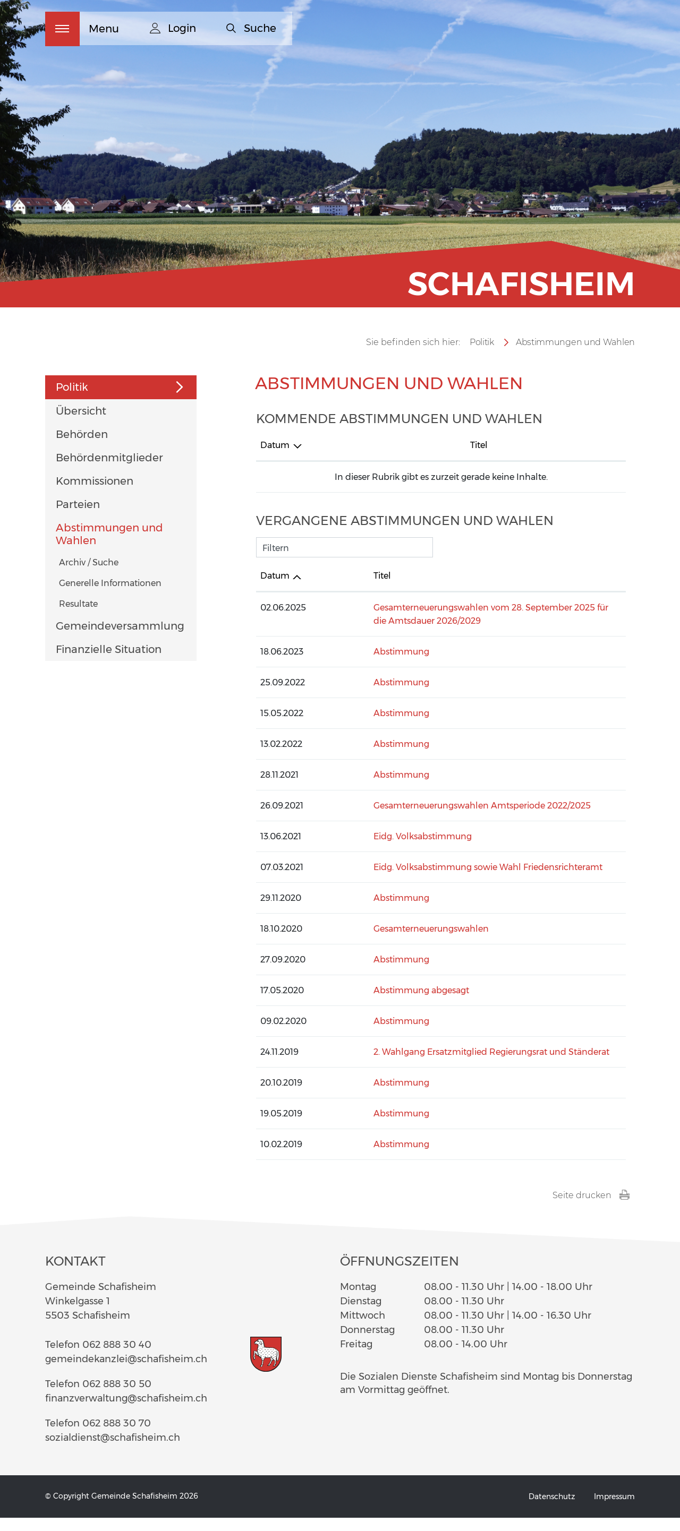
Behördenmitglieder (109, 471)
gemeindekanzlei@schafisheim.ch (126, 1372)
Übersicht (81, 424)
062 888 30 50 (116, 1397)
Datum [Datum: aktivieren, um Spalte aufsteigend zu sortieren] (275, 589)
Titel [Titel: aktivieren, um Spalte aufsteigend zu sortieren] (343, 458)
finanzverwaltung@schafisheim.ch (126, 1411)
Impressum (614, 1510)
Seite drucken (591, 1209)
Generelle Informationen (110, 596)
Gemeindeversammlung (120, 639)
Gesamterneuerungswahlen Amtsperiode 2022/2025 (443, 819)
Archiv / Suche (88, 576)
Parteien (78, 517)
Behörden (82, 447)
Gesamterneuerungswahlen (392, 942)
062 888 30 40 (116, 1358)
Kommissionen (94, 494)
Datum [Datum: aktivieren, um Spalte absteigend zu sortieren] (275, 458)
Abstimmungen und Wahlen (109, 547)
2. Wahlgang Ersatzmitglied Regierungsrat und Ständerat (453, 1065)
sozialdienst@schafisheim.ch (112, 1451)
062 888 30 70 (116, 1436)
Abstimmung (362, 665)
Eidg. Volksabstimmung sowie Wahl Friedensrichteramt (449, 880)
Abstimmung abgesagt (382, 1004)
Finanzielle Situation (109, 662)
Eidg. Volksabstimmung (384, 850)
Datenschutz (552, 1510)
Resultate (78, 617)
